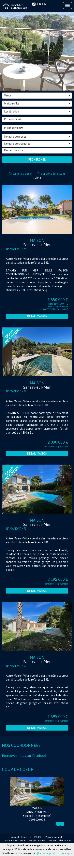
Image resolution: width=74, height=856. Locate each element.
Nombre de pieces (37, 136)
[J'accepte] (66, 853)
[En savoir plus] (46, 853)
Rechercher (37, 159)
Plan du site (64, 840)
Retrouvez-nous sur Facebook (24, 756)
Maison (37, 242)
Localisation (37, 111)
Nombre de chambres (37, 143)
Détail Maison (37, 316)
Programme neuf (53, 837)
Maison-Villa (37, 103)
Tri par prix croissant (21, 173)
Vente (37, 95)
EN (44, 4)
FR (39, 4)
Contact (52, 840)
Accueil (15, 837)
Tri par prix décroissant (51, 173)
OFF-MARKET (36, 837)
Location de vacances (14, 840)
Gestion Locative (36, 840)
